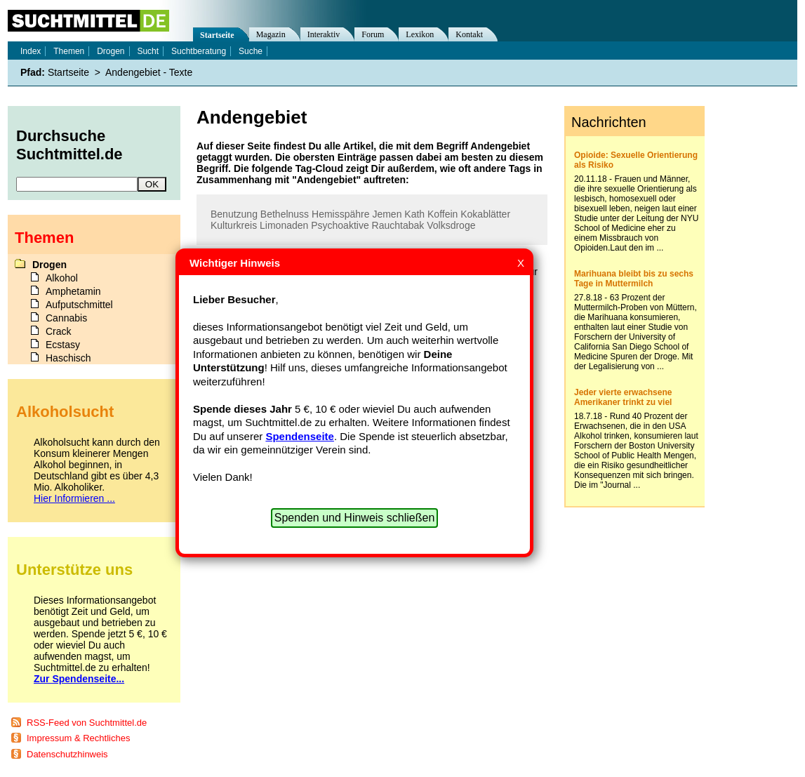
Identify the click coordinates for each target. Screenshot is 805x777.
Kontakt (469, 34)
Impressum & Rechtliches (78, 738)
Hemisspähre (340, 214)
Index (30, 51)
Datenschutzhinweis (67, 754)
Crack (59, 331)
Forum (372, 34)
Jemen (386, 214)
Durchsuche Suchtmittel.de (69, 145)
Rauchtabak (398, 225)
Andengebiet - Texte (148, 72)
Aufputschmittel (79, 304)
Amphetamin (73, 291)
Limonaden (284, 225)
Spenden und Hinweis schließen (354, 518)
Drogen (110, 51)
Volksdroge (451, 225)
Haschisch (68, 358)
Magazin (271, 34)
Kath (414, 214)
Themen (68, 51)
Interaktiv (323, 34)
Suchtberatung (198, 51)
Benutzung (234, 214)
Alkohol (62, 278)
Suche (250, 51)
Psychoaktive (339, 225)
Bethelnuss (284, 214)
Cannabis (66, 318)
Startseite (217, 35)
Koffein (442, 214)
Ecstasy (63, 344)
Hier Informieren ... (74, 498)
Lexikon (420, 34)
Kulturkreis (234, 225)
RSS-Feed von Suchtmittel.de (87, 722)
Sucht (148, 51)
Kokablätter (485, 214)
